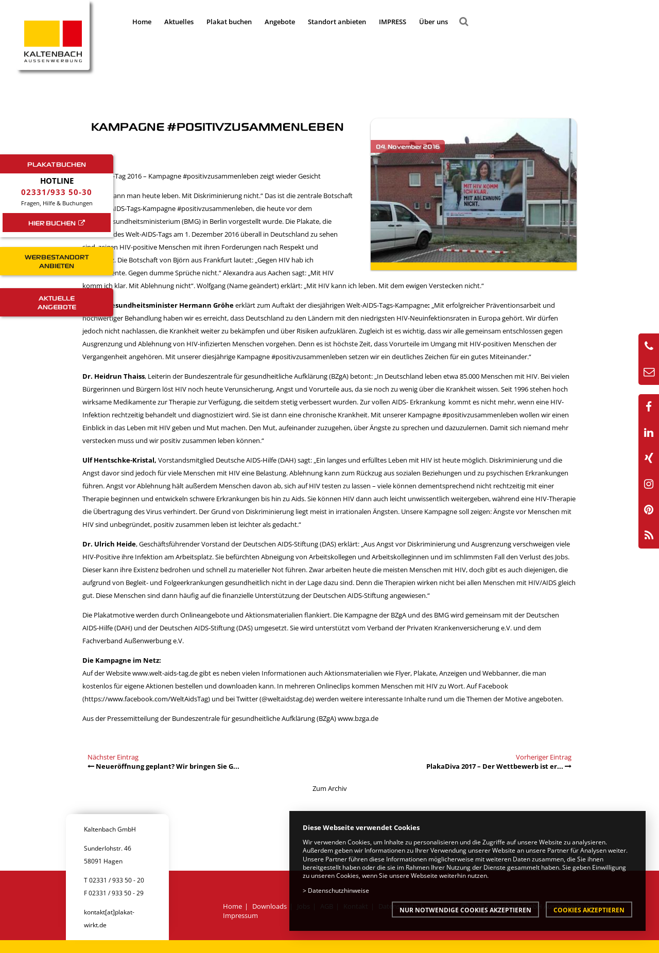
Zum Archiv (330, 788)
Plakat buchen (229, 21)
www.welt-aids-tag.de (165, 673)
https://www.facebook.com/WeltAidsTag (146, 698)
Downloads (269, 906)
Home (141, 21)
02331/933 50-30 (56, 192)
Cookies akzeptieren (589, 910)
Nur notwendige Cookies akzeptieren (465, 910)
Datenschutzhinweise (338, 890)
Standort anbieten (337, 21)
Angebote (280, 21)
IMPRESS (392, 21)
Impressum (240, 915)
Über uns (433, 21)
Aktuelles (179, 21)
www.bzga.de (358, 718)
